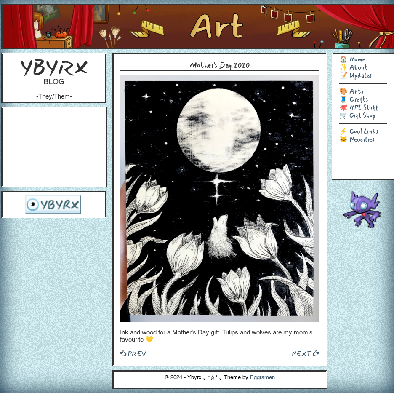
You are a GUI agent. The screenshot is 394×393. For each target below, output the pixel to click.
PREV (133, 353)
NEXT (305, 353)
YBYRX (54, 67)
